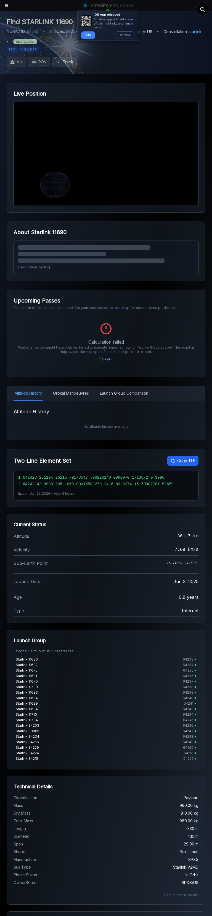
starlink (195, 31)
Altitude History (28, 393)
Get (88, 35)
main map (121, 308)
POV (39, 62)
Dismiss (125, 35)
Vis (16, 62)
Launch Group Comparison (124, 393)
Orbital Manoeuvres (71, 393)
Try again (106, 358)
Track (64, 62)
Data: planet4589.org (181, 895)
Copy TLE (183, 460)
